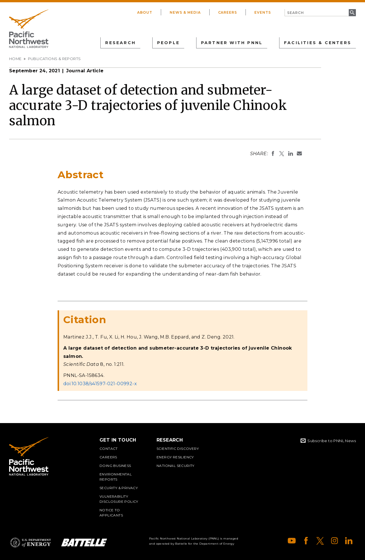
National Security (175, 465)
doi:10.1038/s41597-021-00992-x (100, 383)
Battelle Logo (84, 542)
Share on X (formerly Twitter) (281, 153)
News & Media (185, 12)
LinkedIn (348, 540)
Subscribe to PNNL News (331, 440)
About (144, 12)
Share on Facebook (273, 153)
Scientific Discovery (178, 448)
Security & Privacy (119, 488)
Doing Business (115, 465)
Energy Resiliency (175, 457)
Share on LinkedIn (290, 153)
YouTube (291, 540)
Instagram (334, 540)
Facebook (306, 540)
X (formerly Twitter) (320, 540)
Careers (227, 12)
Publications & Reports (54, 58)
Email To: (299, 153)
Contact (109, 448)
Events (262, 12)
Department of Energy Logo (30, 542)
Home (15, 58)
